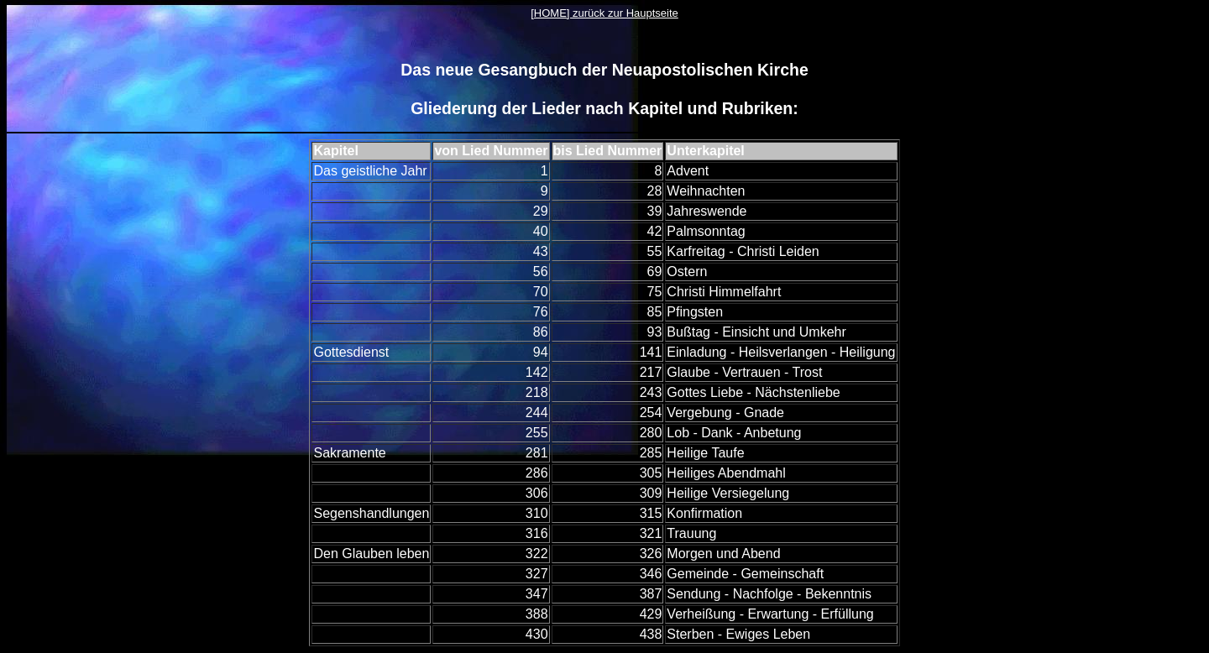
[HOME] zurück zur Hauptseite (604, 13)
